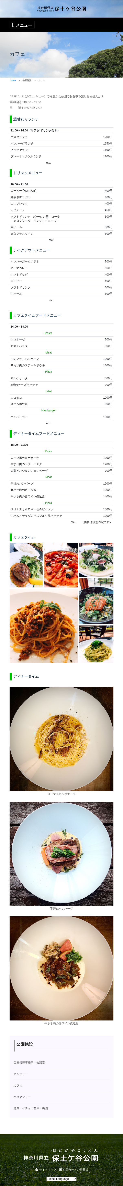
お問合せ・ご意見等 (73, 1170)
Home (13, 80)
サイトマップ (45, 1170)
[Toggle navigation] (22, 25)
